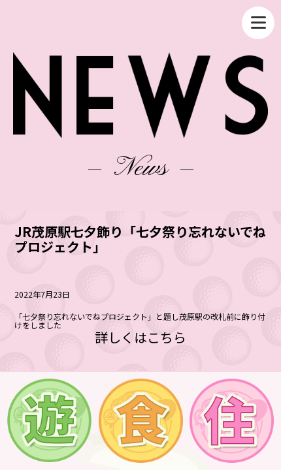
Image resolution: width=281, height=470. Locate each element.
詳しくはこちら (140, 337)
